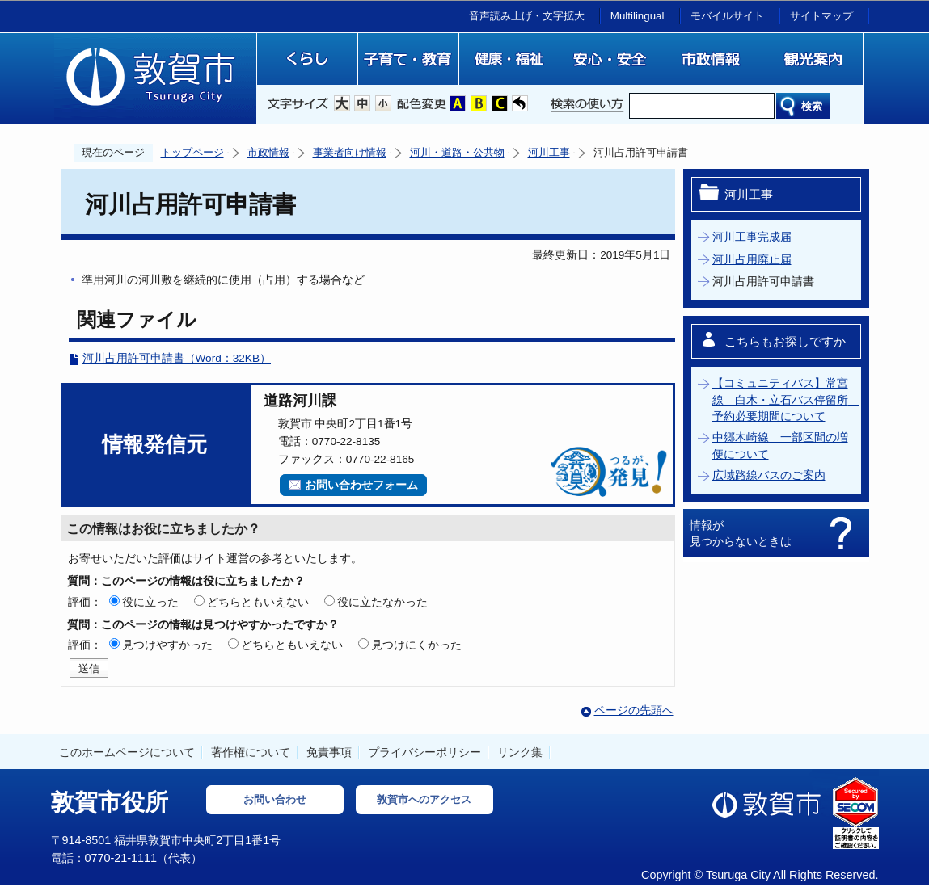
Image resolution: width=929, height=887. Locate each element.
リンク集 (520, 752)
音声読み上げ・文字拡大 (527, 16)
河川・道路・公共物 (457, 152)
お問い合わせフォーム (361, 485)
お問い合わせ (274, 799)
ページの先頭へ (634, 710)
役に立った (150, 601)
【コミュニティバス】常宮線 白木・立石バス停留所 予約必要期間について (785, 399)
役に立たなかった (382, 601)
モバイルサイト (727, 16)
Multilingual (637, 16)
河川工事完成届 (752, 237)
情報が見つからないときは (741, 533)
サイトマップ (821, 16)
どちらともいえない (258, 601)
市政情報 (268, 152)
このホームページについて (127, 752)
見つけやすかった (167, 644)
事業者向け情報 (349, 152)
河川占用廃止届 (752, 260)
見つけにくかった (416, 644)
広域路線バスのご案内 (769, 475)
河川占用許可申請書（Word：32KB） (177, 358)
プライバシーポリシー (424, 752)
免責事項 (329, 752)
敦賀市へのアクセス (424, 799)
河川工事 (549, 152)
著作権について (250, 752)
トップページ (192, 152)
